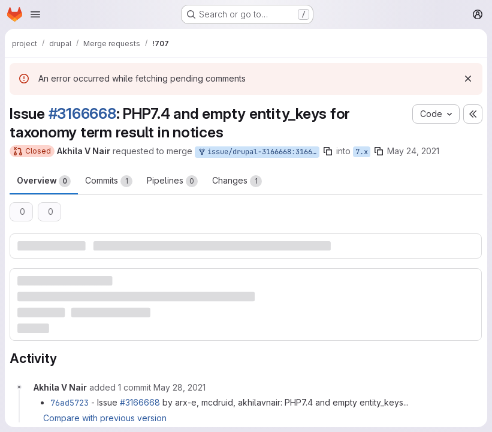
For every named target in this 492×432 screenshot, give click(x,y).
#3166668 (82, 113)
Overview (44, 181)
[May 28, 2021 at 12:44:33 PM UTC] (179, 387)
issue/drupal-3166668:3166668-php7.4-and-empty (258, 152)
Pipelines (172, 181)
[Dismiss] (468, 78)
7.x (361, 152)
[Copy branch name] (328, 151)
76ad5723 (69, 402)
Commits (108, 181)
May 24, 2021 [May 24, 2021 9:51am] (413, 151)
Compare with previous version (105, 418)
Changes (237, 181)
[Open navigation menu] (35, 14)
